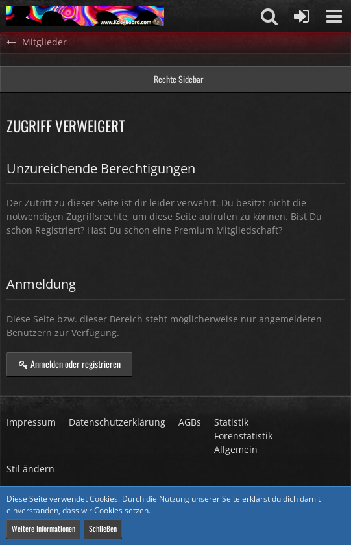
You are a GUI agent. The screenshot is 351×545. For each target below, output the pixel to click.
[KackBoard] (85, 16)
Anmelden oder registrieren (69, 363)
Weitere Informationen (43, 528)
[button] (334, 16)
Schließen (103, 528)
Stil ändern (30, 469)
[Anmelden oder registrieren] (302, 16)
